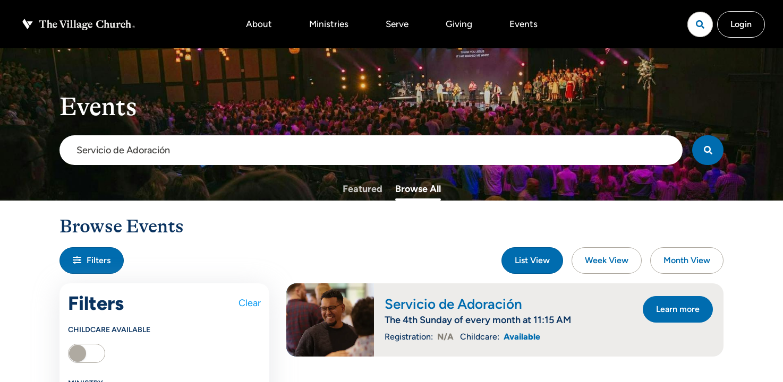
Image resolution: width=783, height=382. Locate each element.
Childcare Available (109, 329)
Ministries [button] (328, 24)
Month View (686, 260)
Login (741, 24)
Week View (606, 260)
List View (532, 260)
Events (523, 24)
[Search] (708, 150)
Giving (459, 24)
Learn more (678, 309)
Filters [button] (91, 260)
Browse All (418, 189)
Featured (362, 189)
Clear (250, 303)
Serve (397, 24)
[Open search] (700, 24)
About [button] (259, 24)
